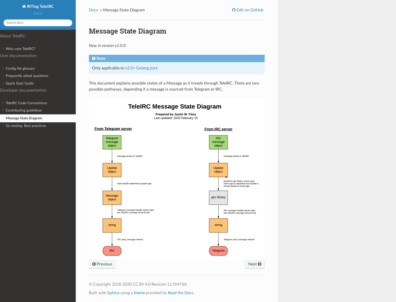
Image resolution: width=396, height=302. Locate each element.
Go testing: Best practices (24, 126)
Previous (102, 264)
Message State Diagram (24, 118)
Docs (93, 10)
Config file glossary (18, 68)
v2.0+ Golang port (141, 68)
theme (139, 293)
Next (254, 264)
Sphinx (113, 293)
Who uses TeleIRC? (18, 49)
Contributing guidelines (22, 110)
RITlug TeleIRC (40, 7)
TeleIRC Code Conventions (24, 103)
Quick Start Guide (18, 83)
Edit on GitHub (249, 10)
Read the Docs (180, 293)
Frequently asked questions (25, 76)
